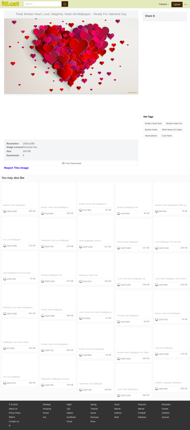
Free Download (71, 163)
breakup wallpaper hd (127, 207)
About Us (13, 409)
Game (93, 413)
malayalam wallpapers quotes (55, 379)
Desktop (46, 404)
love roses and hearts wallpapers (95, 312)
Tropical (94, 409)
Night (69, 404)
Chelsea (165, 413)
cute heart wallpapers (127, 389)
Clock (116, 404)
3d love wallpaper (11, 377)
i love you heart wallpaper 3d (131, 279)
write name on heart (172, 129)
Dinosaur (94, 417)
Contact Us (14, 421)
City (68, 409)
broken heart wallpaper (14, 205)
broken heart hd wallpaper (167, 313)
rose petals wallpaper (127, 242)
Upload (177, 4)
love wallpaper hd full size (168, 242)
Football (141, 413)
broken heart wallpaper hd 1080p (133, 352)
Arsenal (165, 417)
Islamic (70, 413)
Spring (93, 404)
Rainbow (142, 417)
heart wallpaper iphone (90, 241)
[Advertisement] (71, 117)
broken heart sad (153, 123)
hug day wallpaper (164, 348)
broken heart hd (174, 123)
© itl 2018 (13, 404)
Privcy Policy (15, 413)
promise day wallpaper (128, 316)
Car (44, 417)
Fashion (118, 413)
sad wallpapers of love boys (17, 273)
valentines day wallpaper (91, 383)
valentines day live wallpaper (55, 240)
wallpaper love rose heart (16, 342)
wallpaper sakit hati (88, 275)
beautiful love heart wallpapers (18, 307)
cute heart (167, 136)
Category (164, 4)
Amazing (47, 409)
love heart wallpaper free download (172, 279)
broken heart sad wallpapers (54, 207)
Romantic (166, 404)
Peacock (142, 404)
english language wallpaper (168, 382)
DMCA (12, 417)
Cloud (69, 421)
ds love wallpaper (12, 239)
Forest (46, 413)
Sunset (165, 409)
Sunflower (71, 417)
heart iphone (151, 136)
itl (9, 425)
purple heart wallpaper (52, 309)
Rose (92, 421)
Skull (116, 417)
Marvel (117, 409)
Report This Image (16, 167)
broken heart (151, 129)
